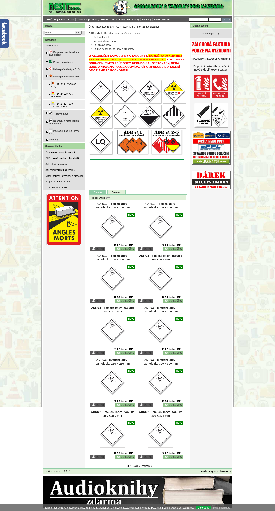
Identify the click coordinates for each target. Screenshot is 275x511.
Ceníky (136, 19)
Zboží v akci (52, 45)
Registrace (60, 19)
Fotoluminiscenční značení (60, 152)
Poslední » (146, 466)
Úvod (91, 26)
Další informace (221, 507)
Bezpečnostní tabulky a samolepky (64, 53)
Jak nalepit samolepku (57, 164)
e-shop (205, 471)
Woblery (53, 139)
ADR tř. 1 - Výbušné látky (63, 84)
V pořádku (203, 507)
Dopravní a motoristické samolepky (64, 121)
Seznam (116, 192)
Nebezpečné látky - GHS (64, 69)
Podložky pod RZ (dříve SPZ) (64, 131)
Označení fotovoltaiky (57, 187)
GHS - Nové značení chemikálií (62, 158)
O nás (71, 19)
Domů (49, 19)
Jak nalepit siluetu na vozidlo (60, 170)
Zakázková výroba (120, 19)
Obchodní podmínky (88, 19)
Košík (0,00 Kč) (162, 19)
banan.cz (225, 471)
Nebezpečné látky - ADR (64, 76)
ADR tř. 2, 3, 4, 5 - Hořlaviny (62, 94)
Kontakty (147, 19)
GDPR (104, 19)
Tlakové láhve (59, 113)
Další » (136, 466)
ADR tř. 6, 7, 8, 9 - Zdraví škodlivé (62, 104)
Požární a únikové (61, 61)
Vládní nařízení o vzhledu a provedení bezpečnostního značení (65, 179)
